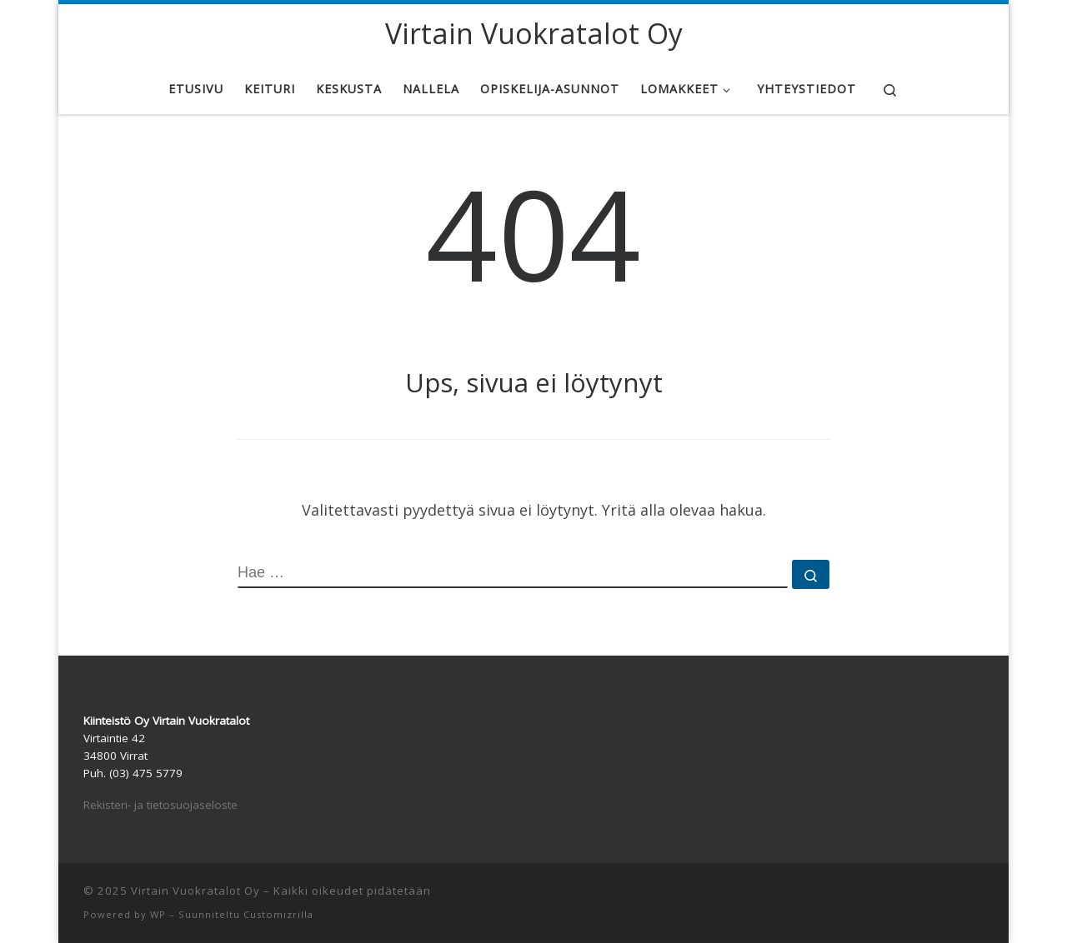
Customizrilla (278, 914)
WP (158, 914)
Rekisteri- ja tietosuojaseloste (160, 804)
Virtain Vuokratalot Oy (195, 890)
